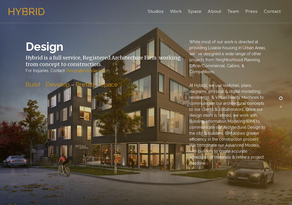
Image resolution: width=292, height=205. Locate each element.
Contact (272, 11)
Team (233, 11)
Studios (156, 11)
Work (176, 11)
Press (251, 11)
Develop (58, 84)
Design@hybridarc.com (88, 70)
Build (33, 84)
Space (194, 11)
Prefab (85, 84)
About (214, 11)
